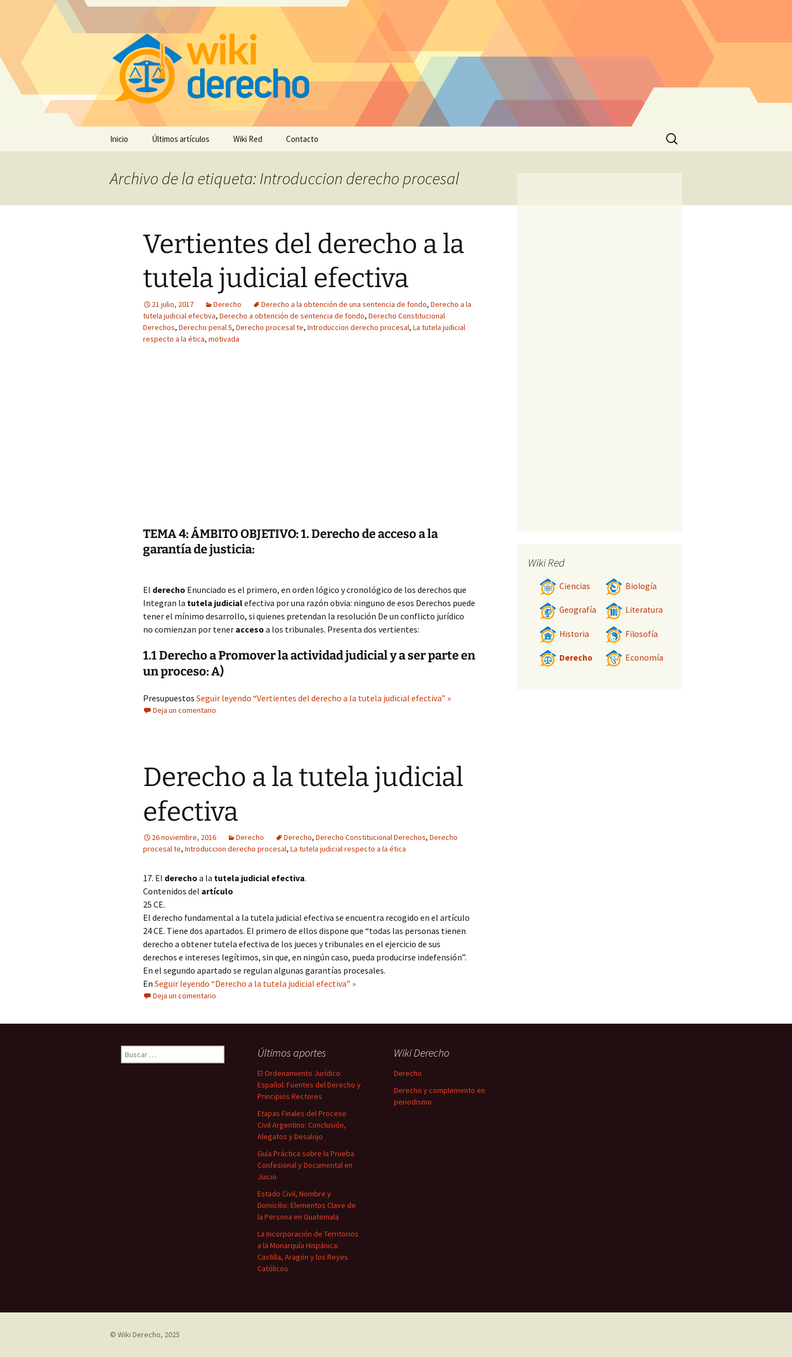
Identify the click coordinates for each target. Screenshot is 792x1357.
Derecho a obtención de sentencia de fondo (292, 316)
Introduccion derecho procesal (358, 327)
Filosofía (631, 634)
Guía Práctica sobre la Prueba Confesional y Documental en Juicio (305, 1165)
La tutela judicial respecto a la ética (348, 849)
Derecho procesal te (270, 327)
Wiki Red (247, 139)
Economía (634, 657)
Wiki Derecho (139, 1334)
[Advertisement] (377, 444)
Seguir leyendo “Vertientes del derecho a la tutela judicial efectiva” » (323, 698)
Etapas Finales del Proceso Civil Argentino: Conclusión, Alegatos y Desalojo (301, 1124)
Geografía (567, 610)
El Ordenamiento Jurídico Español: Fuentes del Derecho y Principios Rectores (309, 1084)
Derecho (227, 304)
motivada (223, 339)
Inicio (119, 139)
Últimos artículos (181, 139)
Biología (631, 586)
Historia (564, 634)
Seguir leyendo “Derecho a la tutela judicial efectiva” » (255, 983)
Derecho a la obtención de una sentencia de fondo (344, 304)
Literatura (634, 610)
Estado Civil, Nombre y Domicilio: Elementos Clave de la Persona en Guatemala (306, 1205)
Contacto (302, 139)
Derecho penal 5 (205, 327)
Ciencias (564, 586)
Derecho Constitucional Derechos (371, 837)
